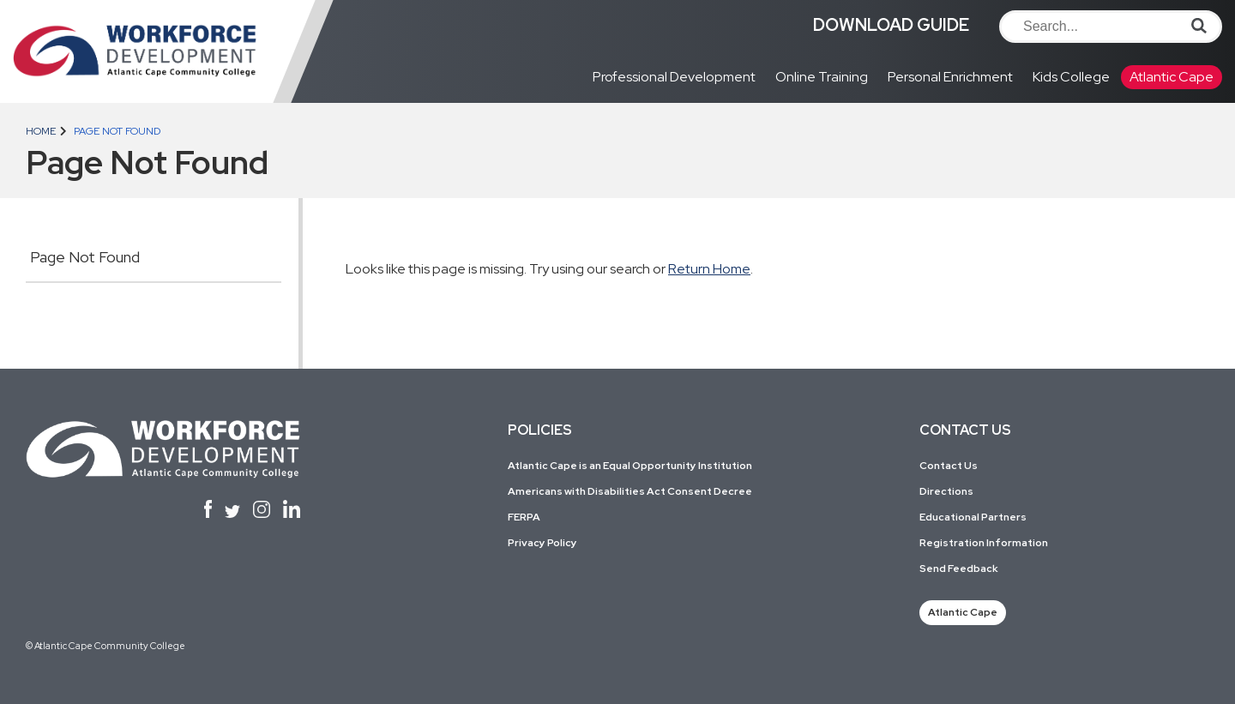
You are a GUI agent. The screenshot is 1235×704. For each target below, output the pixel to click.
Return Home (709, 269)
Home (41, 131)
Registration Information (983, 543)
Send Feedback (958, 568)
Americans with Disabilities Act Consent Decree (630, 491)
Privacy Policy (542, 543)
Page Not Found (85, 257)
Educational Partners (973, 517)
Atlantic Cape (1172, 77)
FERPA (524, 517)
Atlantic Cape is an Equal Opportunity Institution (630, 465)
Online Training (821, 77)
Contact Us (948, 465)
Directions (946, 491)
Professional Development (674, 77)
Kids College (1071, 77)
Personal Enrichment (950, 77)
